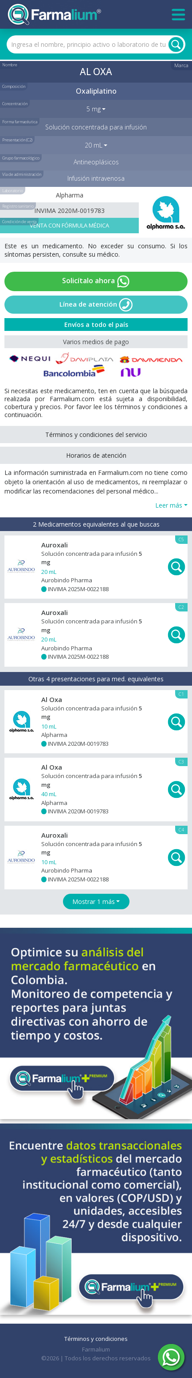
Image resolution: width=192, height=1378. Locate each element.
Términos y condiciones (96, 1339)
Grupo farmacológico (20, 158)
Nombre (9, 65)
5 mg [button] (93, 109)
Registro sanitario (18, 206)
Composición (13, 86)
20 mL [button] (93, 145)
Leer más (168, 505)
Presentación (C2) (17, 140)
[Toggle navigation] (178, 14)
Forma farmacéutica (19, 122)
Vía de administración (21, 174)
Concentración (14, 103)
